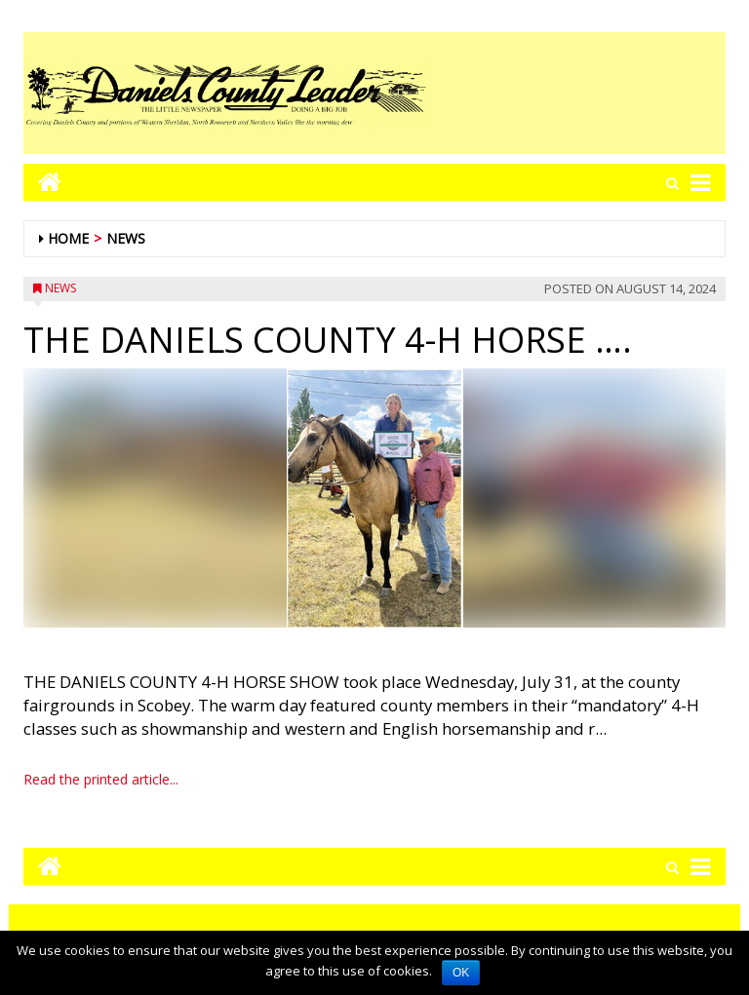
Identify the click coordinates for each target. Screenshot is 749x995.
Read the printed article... (100, 779)
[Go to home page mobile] (42, 182)
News (125, 238)
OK (461, 972)
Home (68, 238)
